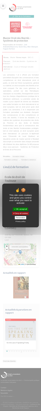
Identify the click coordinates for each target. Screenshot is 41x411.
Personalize (20, 218)
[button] (6, 246)
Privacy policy (21, 221)
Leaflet (21, 264)
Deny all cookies (20, 213)
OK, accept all (20, 209)
